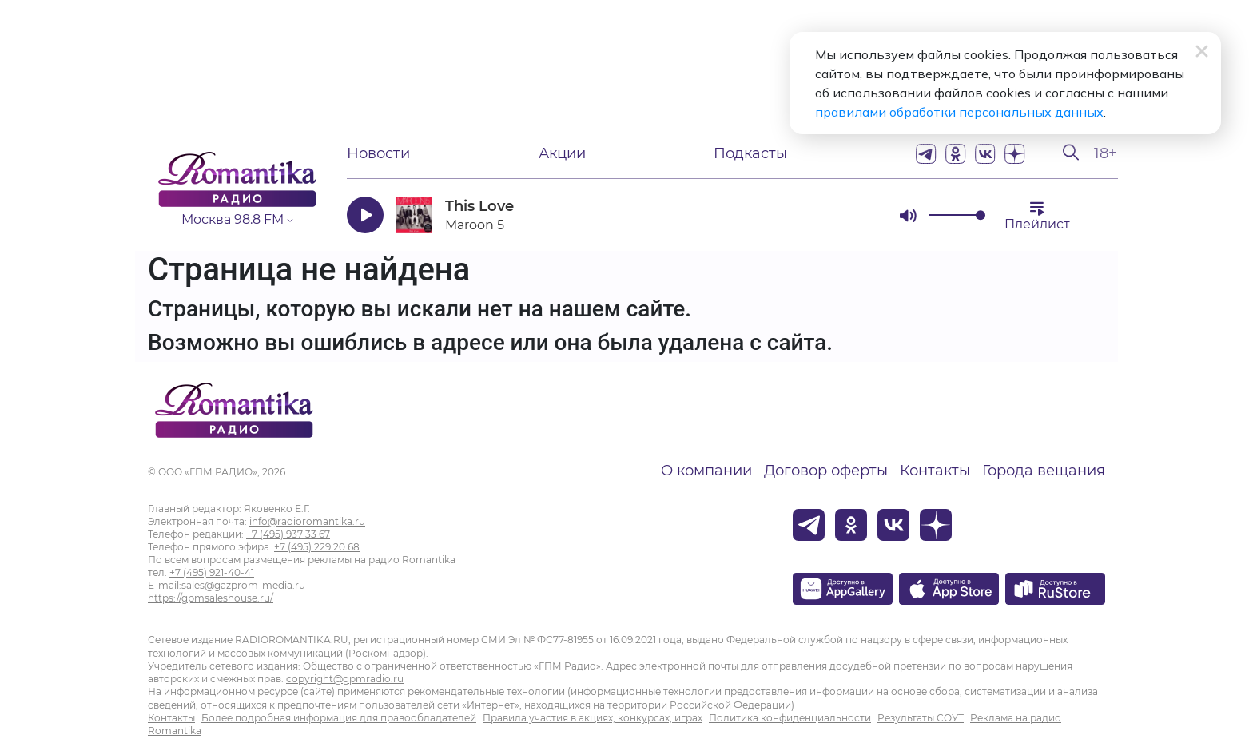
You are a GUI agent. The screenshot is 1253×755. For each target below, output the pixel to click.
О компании (706, 470)
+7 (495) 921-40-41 (211, 572)
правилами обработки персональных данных (959, 112)
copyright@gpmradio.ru (345, 679)
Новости (378, 153)
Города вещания (1043, 470)
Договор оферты (826, 470)
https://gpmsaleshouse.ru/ (210, 598)
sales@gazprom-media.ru (243, 585)
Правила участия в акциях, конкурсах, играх (592, 718)
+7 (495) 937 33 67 (288, 534)
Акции (562, 153)
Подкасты (750, 153)
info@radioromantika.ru (307, 521)
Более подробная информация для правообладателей (338, 718)
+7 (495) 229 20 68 (317, 547)
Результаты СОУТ (920, 718)
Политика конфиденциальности (790, 718)
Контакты (935, 470)
